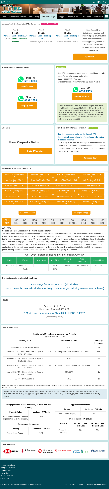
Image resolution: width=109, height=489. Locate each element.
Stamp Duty (4, 473)
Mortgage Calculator (7, 468)
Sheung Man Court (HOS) (66, 180)
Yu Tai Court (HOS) (92, 185)
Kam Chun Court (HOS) (66, 196)
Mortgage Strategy (80, 213)
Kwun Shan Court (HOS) (40, 202)
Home (4, 17)
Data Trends (86, 17)
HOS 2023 (34, 221)
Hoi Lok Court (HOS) (66, 174)
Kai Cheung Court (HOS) (91, 196)
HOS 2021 (62, 221)
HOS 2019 (83, 221)
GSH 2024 (7, 221)
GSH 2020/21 (73, 221)
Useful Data (98, 17)
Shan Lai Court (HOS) (40, 191)
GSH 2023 (25, 221)
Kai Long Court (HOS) (40, 174)
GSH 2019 (93, 221)
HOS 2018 (102, 221)
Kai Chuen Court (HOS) (14, 202)
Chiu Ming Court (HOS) (91, 202)
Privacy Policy (89, 484)
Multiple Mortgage (48, 17)
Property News (73, 17)
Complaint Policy (102, 484)
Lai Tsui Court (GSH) (14, 180)
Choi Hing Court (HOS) (91, 174)
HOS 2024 (16, 221)
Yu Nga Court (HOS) (14, 196)
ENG (8, 2)
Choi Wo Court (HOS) (14, 191)
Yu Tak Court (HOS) (40, 196)
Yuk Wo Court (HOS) (91, 180)
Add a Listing (34, 17)
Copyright (79, 484)
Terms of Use (70, 484)
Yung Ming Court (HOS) (66, 185)
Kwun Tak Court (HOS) (40, 180)
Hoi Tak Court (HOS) (40, 185)
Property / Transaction (17, 17)
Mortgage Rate (5, 470)
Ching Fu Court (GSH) (91, 191)
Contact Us (4, 478)
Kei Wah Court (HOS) (66, 202)
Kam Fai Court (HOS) (14, 185)
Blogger (61, 17)
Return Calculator (6, 476)
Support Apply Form (7, 465)
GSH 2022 (53, 221)
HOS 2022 (44, 221)
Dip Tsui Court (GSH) (66, 191)
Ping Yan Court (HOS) (14, 174)
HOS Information (27, 213)
